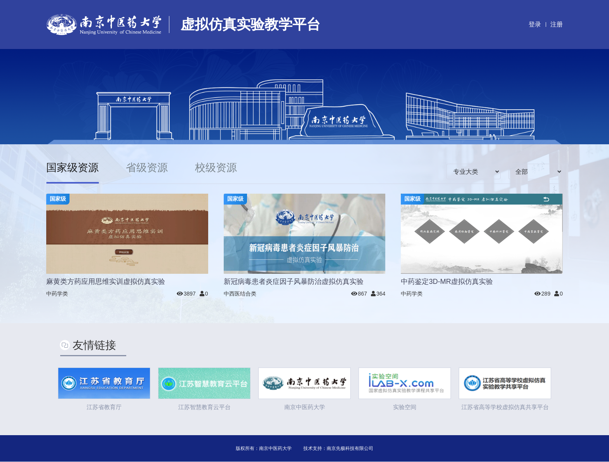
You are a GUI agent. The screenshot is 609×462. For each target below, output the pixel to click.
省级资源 (149, 168)
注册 (556, 24)
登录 (535, 24)
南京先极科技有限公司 (350, 449)
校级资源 (220, 168)
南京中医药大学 (275, 449)
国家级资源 (73, 168)
